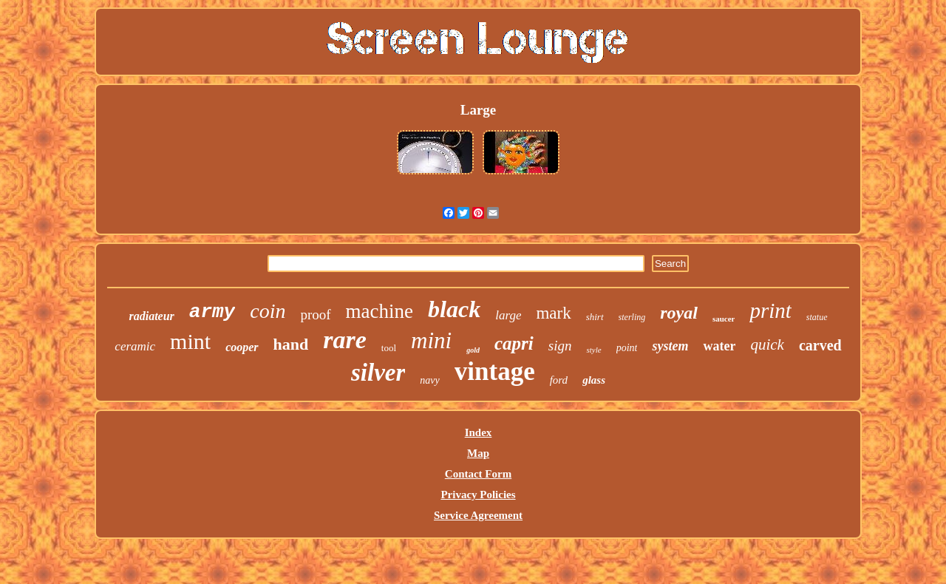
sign (560, 345)
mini (431, 340)
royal (679, 312)
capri (514, 343)
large (508, 315)
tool (388, 347)
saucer (723, 318)
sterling (632, 317)
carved (820, 345)
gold (473, 350)
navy (429, 380)
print (770, 310)
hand (291, 344)
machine (379, 311)
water (719, 346)
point (627, 347)
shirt (595, 316)
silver (378, 372)
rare (345, 339)
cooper (241, 347)
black (454, 309)
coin (267, 310)
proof (315, 314)
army (212, 312)
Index (478, 432)
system (670, 346)
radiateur (151, 316)
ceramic (135, 346)
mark (553, 313)
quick (766, 344)
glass (593, 380)
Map (478, 453)
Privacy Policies (477, 494)
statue (817, 317)
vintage (495, 371)
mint (190, 341)
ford (559, 380)
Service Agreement (478, 515)
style (593, 349)
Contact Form (478, 474)
